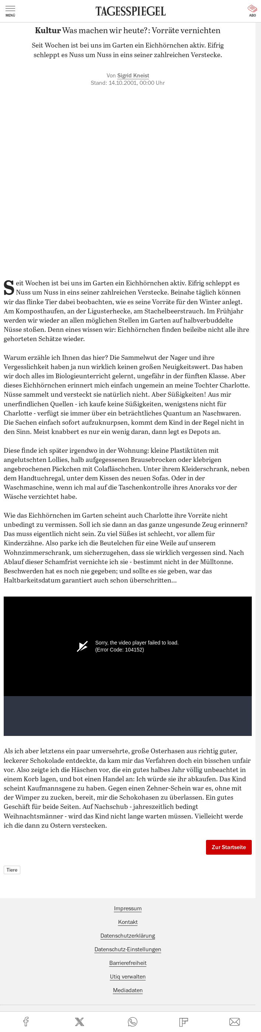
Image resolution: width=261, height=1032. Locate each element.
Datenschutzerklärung (127, 936)
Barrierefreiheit (128, 963)
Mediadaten (128, 990)
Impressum (128, 908)
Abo (252, 11)
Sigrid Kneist (133, 76)
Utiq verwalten (128, 977)
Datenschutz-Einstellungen (128, 949)
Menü (10, 11)
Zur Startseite (229, 847)
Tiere (12, 869)
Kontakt (128, 922)
